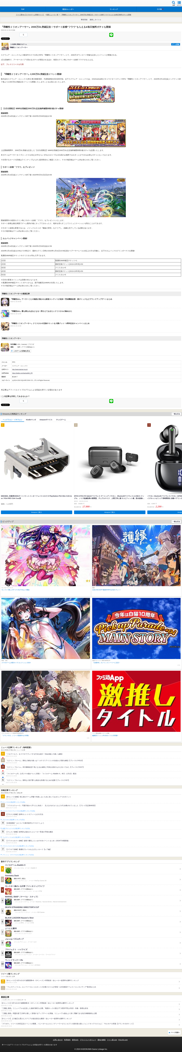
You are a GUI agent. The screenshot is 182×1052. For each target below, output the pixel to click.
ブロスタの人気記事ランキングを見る (13, 819)
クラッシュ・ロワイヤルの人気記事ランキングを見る (18, 854)
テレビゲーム (61, 420)
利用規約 (67, 1040)
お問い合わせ (58, 1040)
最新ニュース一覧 (52, 15)
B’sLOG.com (123, 1040)
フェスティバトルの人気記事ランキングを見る (16, 837)
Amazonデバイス (46, 420)
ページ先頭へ (175, 1032)
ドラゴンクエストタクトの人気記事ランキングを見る (18, 846)
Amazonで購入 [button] (36, 512)
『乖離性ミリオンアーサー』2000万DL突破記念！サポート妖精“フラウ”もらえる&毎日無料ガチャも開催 (95, 15)
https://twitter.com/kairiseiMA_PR (22, 373)
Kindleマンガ (31, 420)
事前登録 (84, 20)
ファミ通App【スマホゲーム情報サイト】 (30, 15)
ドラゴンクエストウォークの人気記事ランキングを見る (18, 811)
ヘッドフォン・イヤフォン (12, 420)
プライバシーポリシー (88, 1040)
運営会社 (75, 1040)
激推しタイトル (95, 20)
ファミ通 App (8, 3)
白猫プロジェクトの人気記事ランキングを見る (16, 828)
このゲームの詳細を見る (21, 351)
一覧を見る (176, 414)
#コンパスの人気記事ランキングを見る (13, 802)
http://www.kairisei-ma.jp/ (20, 369)
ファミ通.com (112, 1040)
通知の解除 (102, 1040)
